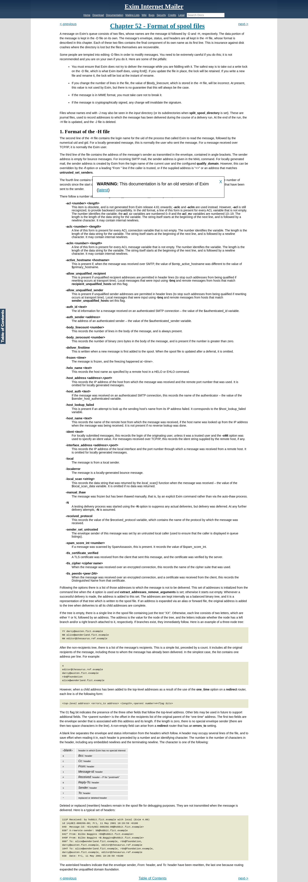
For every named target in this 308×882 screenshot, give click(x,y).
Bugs (151, 15)
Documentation (114, 15)
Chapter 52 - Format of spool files (157, 26)
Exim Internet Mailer (154, 6)
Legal (181, 15)
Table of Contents (153, 878)
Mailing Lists (132, 15)
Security (161, 15)
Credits (172, 15)
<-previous (68, 24)
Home (86, 15)
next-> (243, 24)
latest (103, 190)
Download (98, 15)
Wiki (144, 15)
